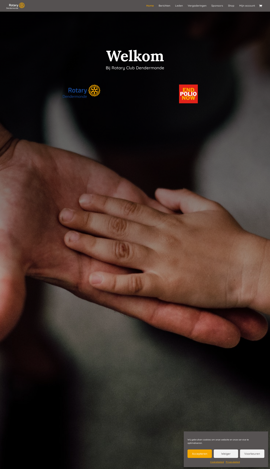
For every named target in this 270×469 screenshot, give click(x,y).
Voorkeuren (252, 453)
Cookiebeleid (217, 462)
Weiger (226, 453)
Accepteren (199, 453)
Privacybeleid (233, 462)
